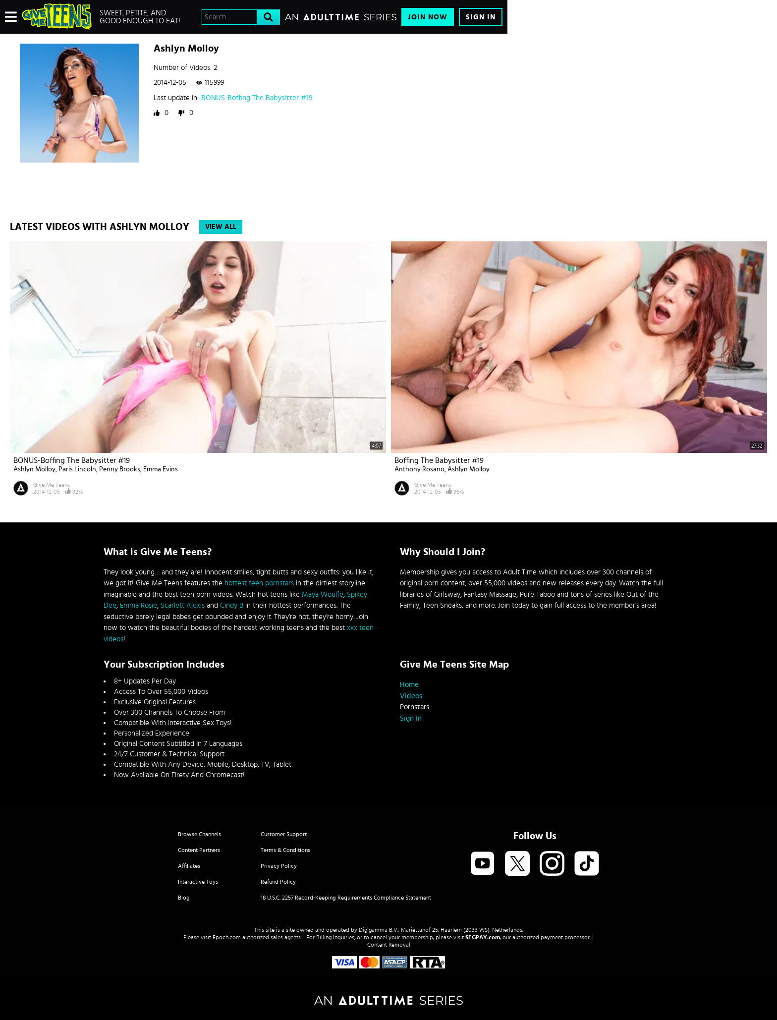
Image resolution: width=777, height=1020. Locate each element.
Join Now (427, 17)
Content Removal (388, 945)
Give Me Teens (51, 485)
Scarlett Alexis (183, 605)
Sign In (481, 17)
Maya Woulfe (322, 594)
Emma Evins (160, 469)
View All (220, 227)
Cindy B (231, 605)
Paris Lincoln (77, 469)
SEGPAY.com (482, 937)
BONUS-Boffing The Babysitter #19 (257, 98)
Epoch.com (227, 937)
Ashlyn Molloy (34, 469)
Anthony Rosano (419, 469)
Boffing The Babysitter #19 (439, 460)
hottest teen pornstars (259, 583)
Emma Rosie (138, 605)
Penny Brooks (119, 469)
